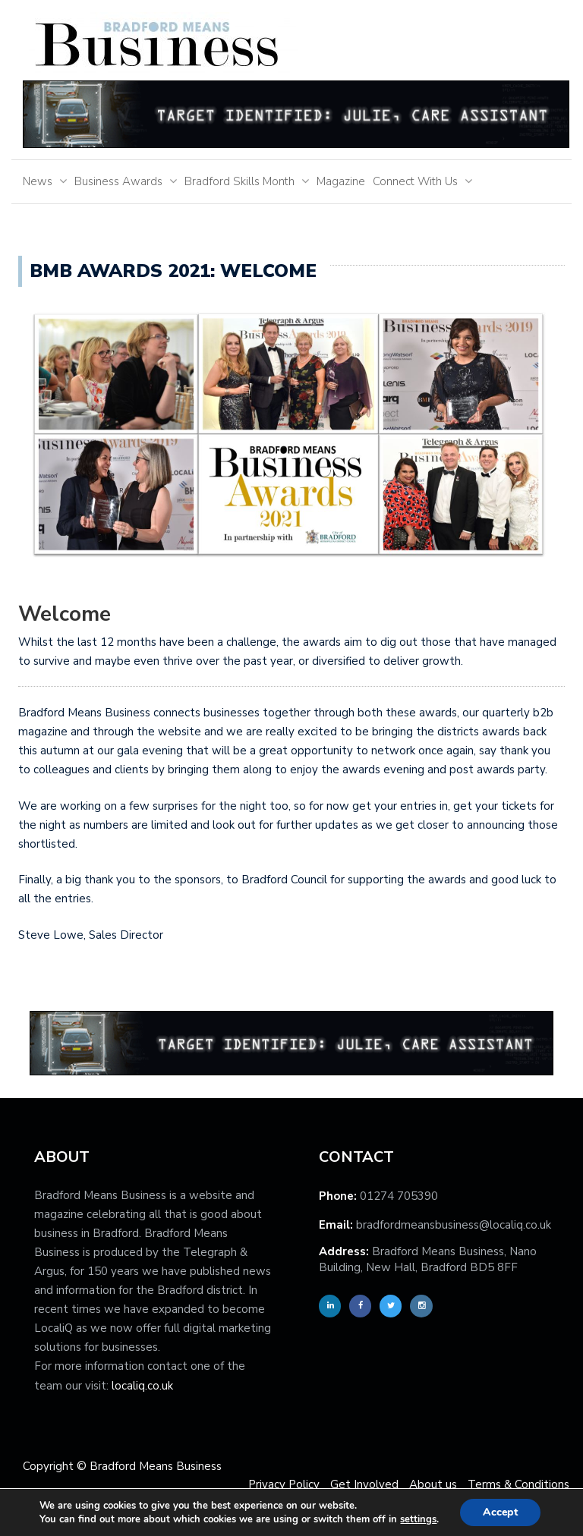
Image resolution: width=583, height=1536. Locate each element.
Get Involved (364, 1484)
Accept (500, 1512)
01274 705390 (399, 1196)
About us (433, 1484)
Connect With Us (415, 181)
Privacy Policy (284, 1484)
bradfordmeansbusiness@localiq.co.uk (453, 1224)
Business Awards (118, 181)
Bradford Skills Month (239, 181)
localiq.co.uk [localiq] (142, 1385)
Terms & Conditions (518, 1484)
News (37, 181)
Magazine (341, 181)
